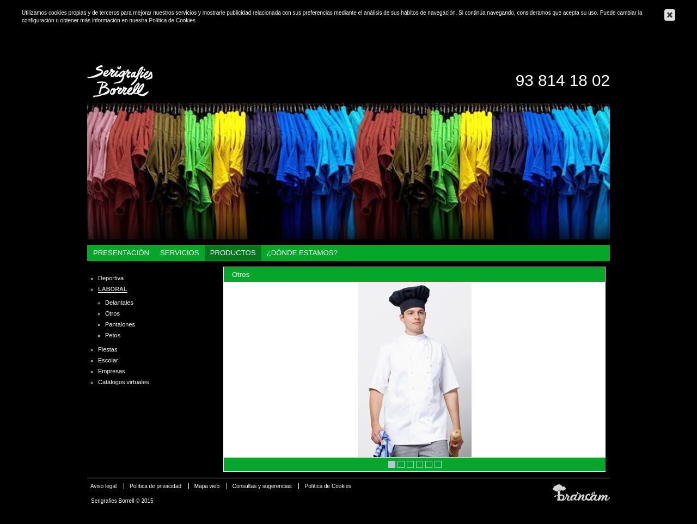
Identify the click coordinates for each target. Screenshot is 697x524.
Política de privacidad (155, 486)
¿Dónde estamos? (302, 253)
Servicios (179, 253)
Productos (233, 253)
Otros (112, 313)
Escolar (108, 360)
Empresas (111, 371)
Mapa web (206, 486)
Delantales (119, 302)
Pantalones (120, 324)
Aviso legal (103, 486)
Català (605, 50)
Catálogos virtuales (123, 382)
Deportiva (111, 278)
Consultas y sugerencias (262, 486)
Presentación (121, 253)
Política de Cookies (172, 20)
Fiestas (107, 349)
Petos (112, 335)
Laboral (112, 289)
